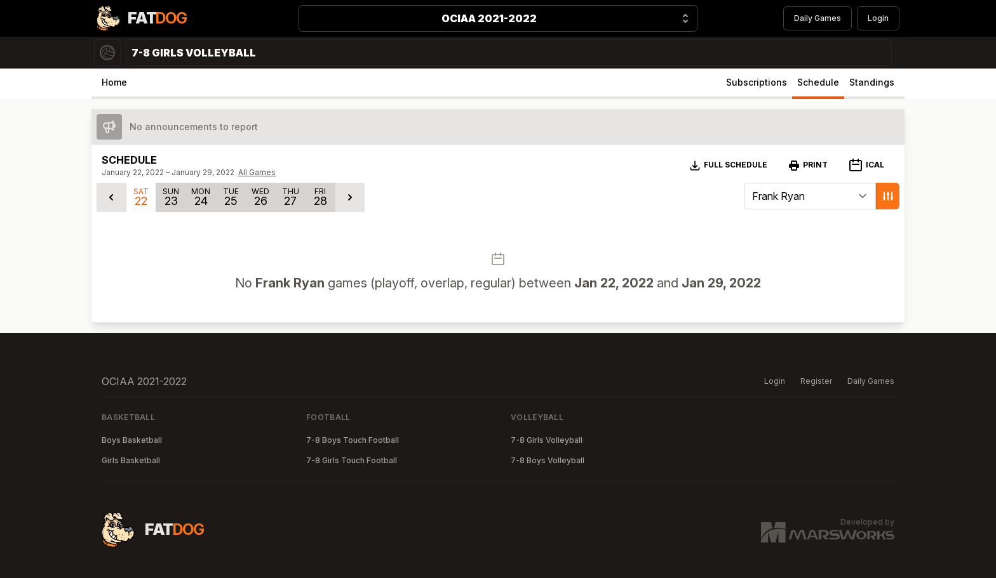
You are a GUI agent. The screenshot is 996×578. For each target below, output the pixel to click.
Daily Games (817, 18)
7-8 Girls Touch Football (351, 460)
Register (816, 381)
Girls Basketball (131, 460)
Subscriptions (756, 82)
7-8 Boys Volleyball (547, 460)
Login (878, 18)
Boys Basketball (132, 440)
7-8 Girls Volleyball (546, 440)
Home (114, 82)
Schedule (818, 82)
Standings (871, 82)
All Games (257, 172)
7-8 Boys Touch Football (352, 440)
